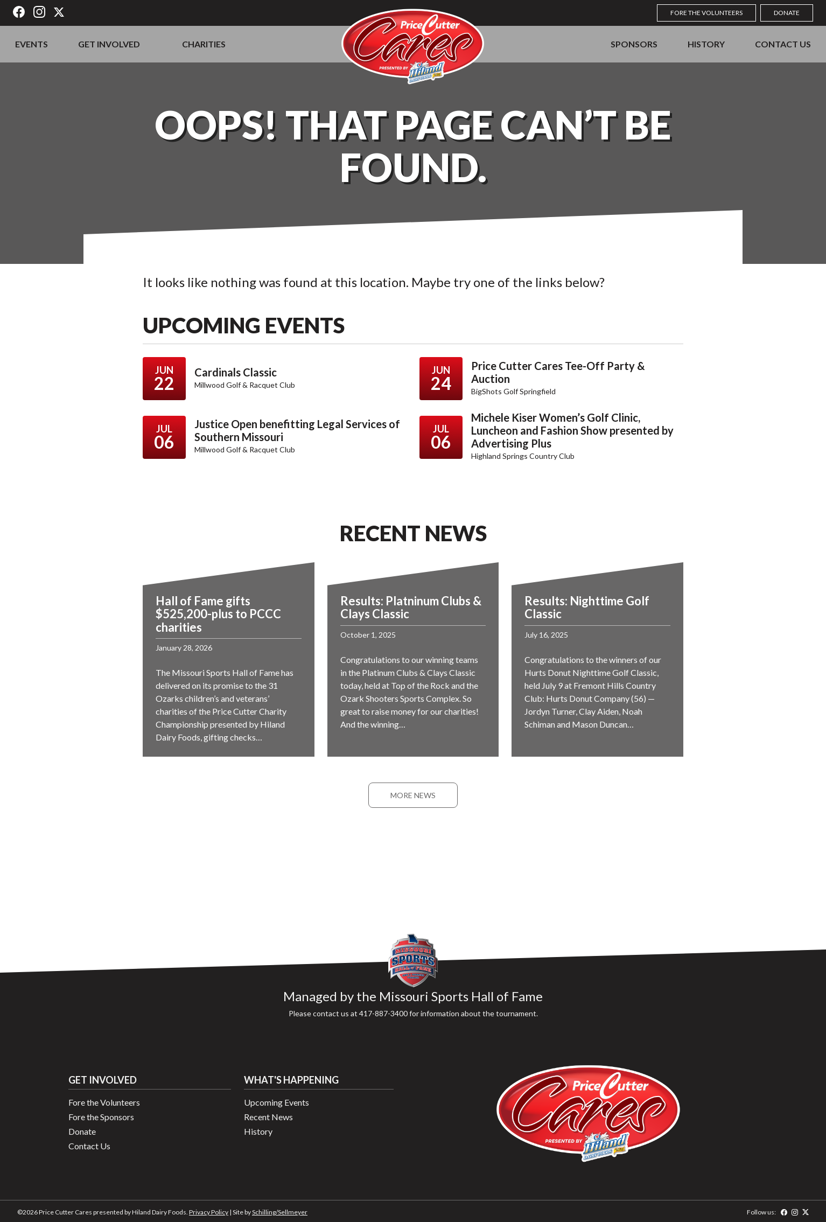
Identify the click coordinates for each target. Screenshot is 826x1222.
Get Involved (109, 44)
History (706, 44)
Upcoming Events (276, 1102)
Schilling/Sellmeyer (279, 1212)
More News (413, 795)
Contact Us (783, 44)
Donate (787, 13)
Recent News (268, 1117)
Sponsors (634, 44)
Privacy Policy (208, 1212)
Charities (204, 44)
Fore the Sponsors (101, 1117)
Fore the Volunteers (706, 13)
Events (31, 44)
